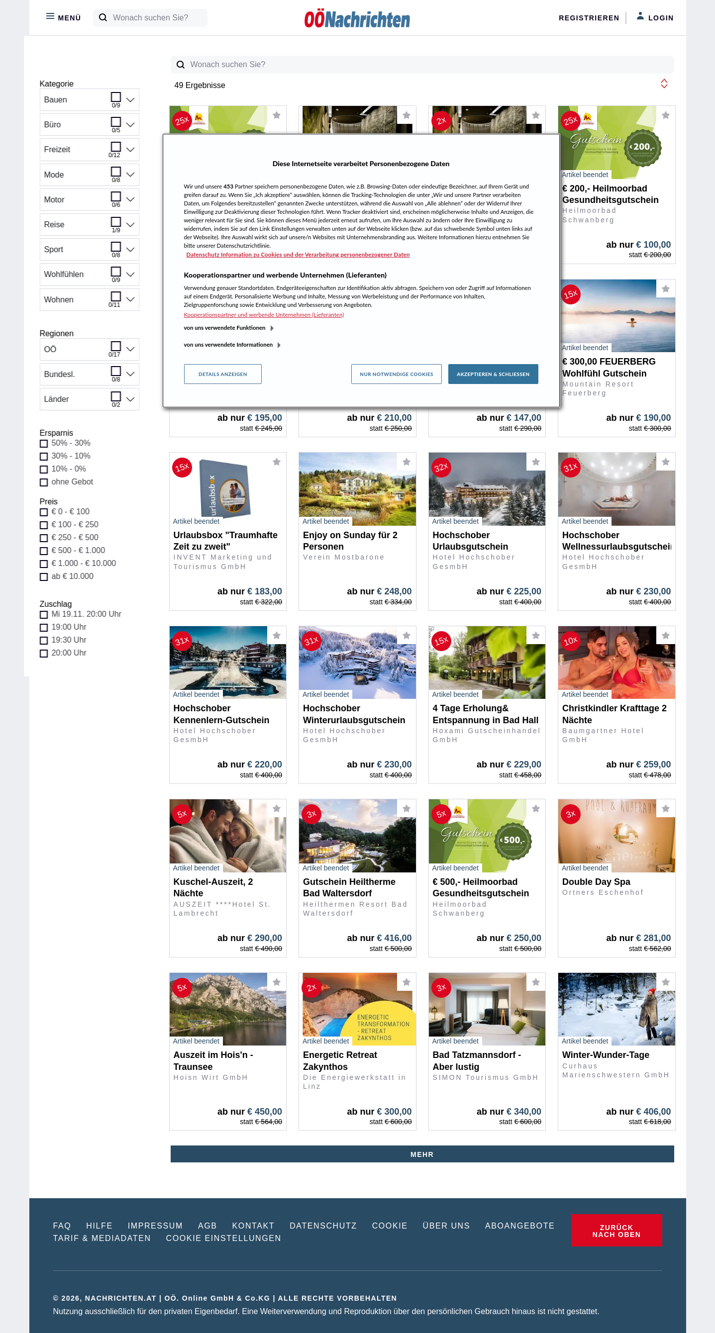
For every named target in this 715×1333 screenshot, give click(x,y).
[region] (361, 270)
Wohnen (90, 302)
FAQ (62, 1226)
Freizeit (90, 152)
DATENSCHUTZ (323, 1226)
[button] (664, 84)
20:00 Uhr (74, 653)
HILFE (99, 1226)
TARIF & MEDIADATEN (102, 1238)
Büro (90, 127)
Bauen (90, 102)
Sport (90, 252)
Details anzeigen (223, 374)
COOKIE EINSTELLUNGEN (224, 1238)
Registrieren (589, 18)
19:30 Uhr (74, 640)
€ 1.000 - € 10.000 (89, 563)
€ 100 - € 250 (80, 524)
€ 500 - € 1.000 (84, 550)
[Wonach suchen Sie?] (159, 18)
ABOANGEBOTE (520, 1226)
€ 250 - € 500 (80, 537)
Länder (90, 402)
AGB (207, 1226)
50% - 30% (76, 443)
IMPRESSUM (155, 1226)
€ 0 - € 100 (76, 511)
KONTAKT (253, 1226)
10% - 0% (74, 469)
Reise (90, 227)
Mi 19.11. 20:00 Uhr (92, 614)
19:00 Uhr (74, 627)
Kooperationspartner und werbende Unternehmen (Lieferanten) (264, 314)
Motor (90, 202)
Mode (90, 178)
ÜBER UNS (446, 1226)
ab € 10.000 (78, 576)
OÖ (90, 352)
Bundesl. (90, 377)
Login (655, 17)
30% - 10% (76, 456)
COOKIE (390, 1226)
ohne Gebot (78, 481)
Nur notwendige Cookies (396, 374)
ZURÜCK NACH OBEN (617, 1231)
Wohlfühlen (90, 277)
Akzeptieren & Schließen (493, 374)
